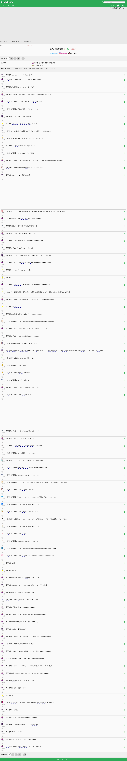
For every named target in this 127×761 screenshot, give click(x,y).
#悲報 (16, 68)
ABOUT (112, 5)
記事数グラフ (74, 49)
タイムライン (30, 45)
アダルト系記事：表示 (117, 8)
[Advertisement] (59, 24)
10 (23, 58)
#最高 (33, 68)
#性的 (37, 68)
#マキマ (52, 68)
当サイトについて (63, 759)
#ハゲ (12, 68)
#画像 (9, 68)
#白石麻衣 (54, 53)
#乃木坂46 (28, 68)
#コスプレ (22, 68)
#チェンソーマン (45, 68)
